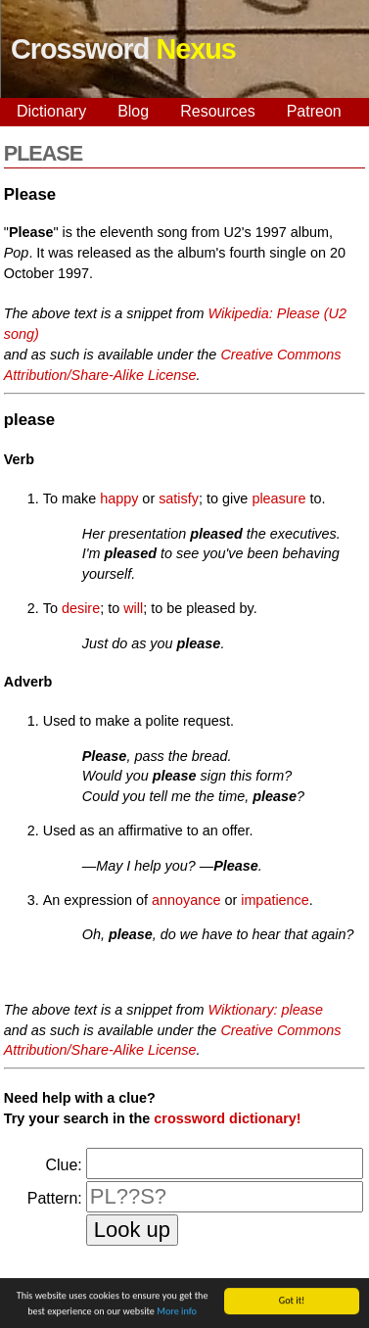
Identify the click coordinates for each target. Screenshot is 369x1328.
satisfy (179, 498)
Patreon (314, 111)
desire (81, 608)
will (133, 608)
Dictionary (51, 111)
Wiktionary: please (265, 1010)
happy (119, 498)
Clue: (63, 1165)
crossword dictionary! (227, 1118)
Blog (133, 111)
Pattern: (54, 1198)
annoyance (186, 900)
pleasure (278, 498)
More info (177, 1311)
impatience (275, 900)
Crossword (123, 49)
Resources (217, 111)
